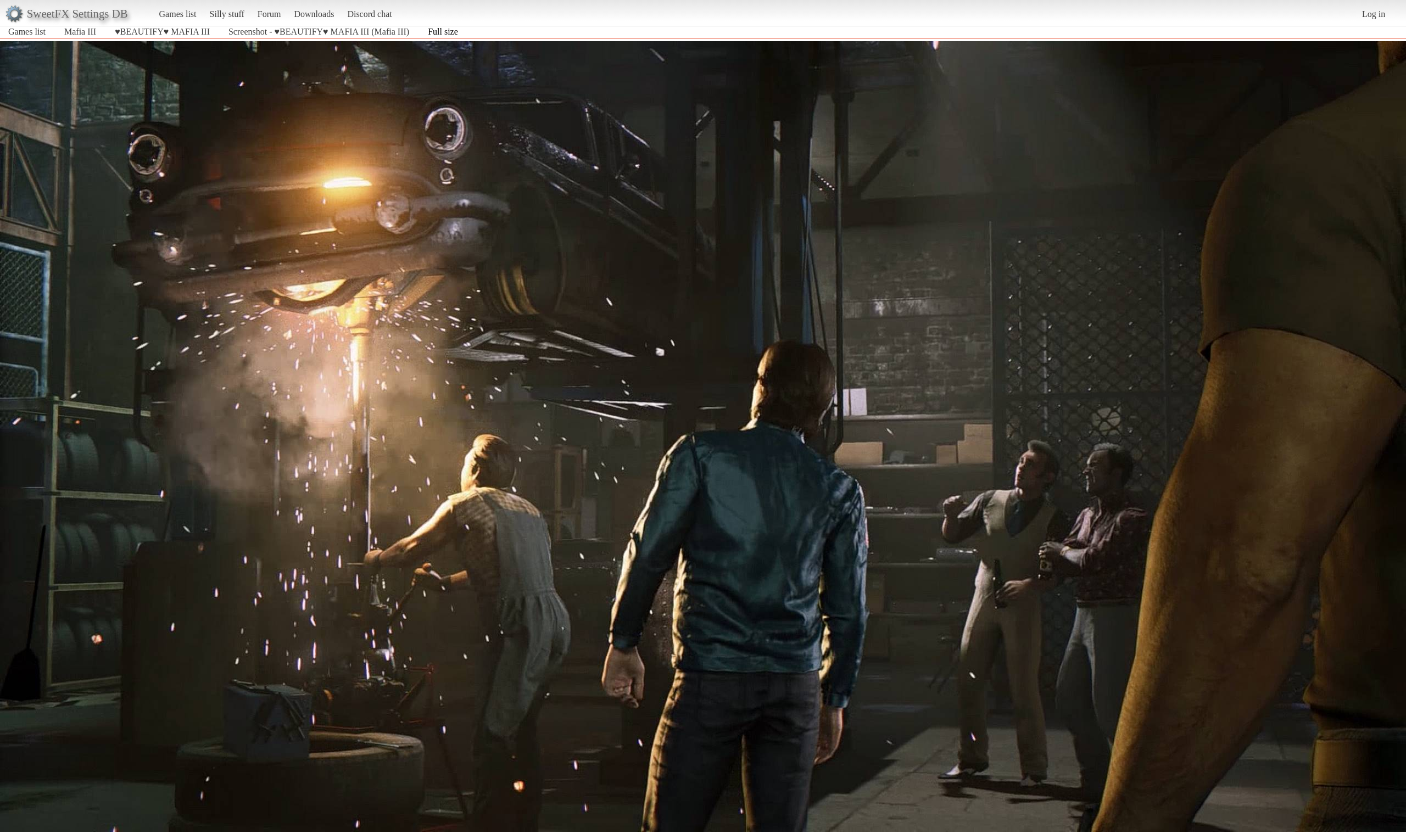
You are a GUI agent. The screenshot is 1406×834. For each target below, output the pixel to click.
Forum (269, 14)
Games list (178, 14)
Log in (1373, 14)
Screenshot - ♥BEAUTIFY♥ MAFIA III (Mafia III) (318, 31)
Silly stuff (227, 14)
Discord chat (369, 14)
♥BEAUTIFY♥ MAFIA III (162, 31)
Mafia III (80, 31)
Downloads (314, 14)
